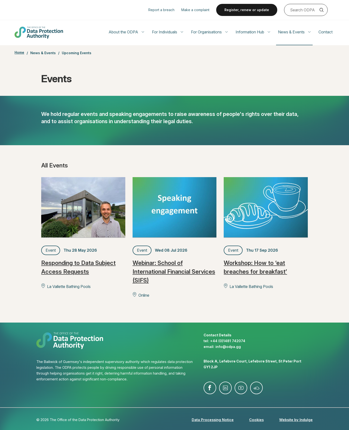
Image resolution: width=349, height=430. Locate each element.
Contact (325, 32)
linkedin (225, 388)
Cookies (256, 420)
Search (321, 10)
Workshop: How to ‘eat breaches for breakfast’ (255, 267)
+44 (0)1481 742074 (227, 341)
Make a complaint (195, 10)
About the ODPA (126, 32)
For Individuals (167, 32)
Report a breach (161, 10)
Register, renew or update (246, 10)
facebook (210, 388)
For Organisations (209, 32)
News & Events (294, 32)
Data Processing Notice (213, 420)
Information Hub (253, 32)
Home (19, 52)
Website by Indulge (296, 420)
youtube (241, 388)
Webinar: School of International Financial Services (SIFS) (174, 271)
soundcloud (256, 388)
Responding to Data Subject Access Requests (78, 267)
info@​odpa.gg (228, 347)
